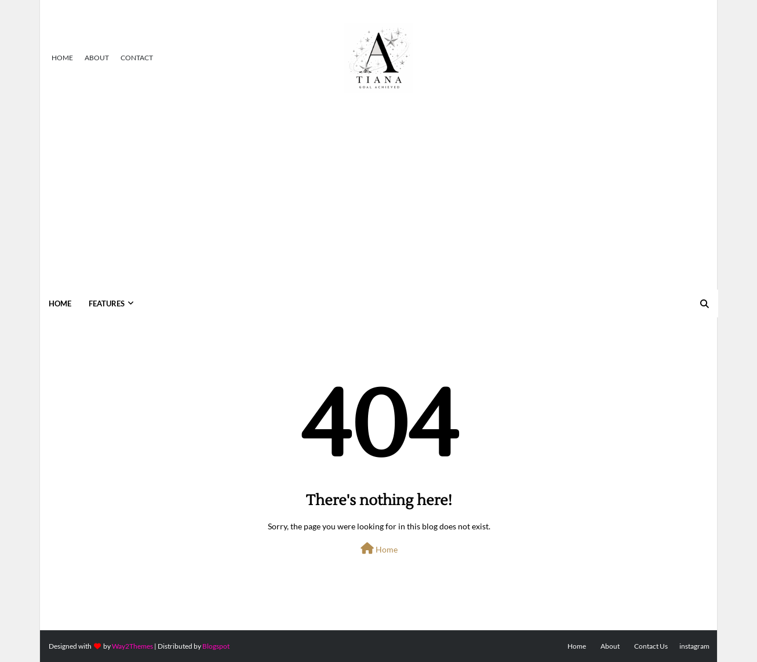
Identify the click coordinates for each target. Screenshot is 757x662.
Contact (137, 57)
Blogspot (216, 646)
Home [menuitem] (60, 303)
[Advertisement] (378, 203)
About (97, 57)
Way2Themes (132, 646)
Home (62, 57)
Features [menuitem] (107, 303)
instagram (694, 646)
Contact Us (651, 646)
